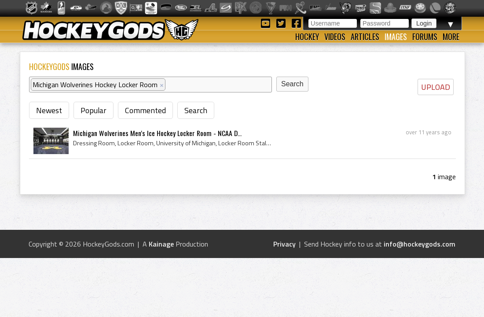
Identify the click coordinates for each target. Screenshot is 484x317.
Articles (365, 36)
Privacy (284, 244)
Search (195, 110)
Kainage (161, 244)
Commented (145, 110)
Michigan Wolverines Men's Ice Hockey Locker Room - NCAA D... (157, 133)
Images (396, 36)
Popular (93, 110)
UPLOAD (435, 87)
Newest (49, 110)
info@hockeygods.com (419, 244)
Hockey (307, 36)
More (451, 36)
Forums (424, 36)
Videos (334, 36)
